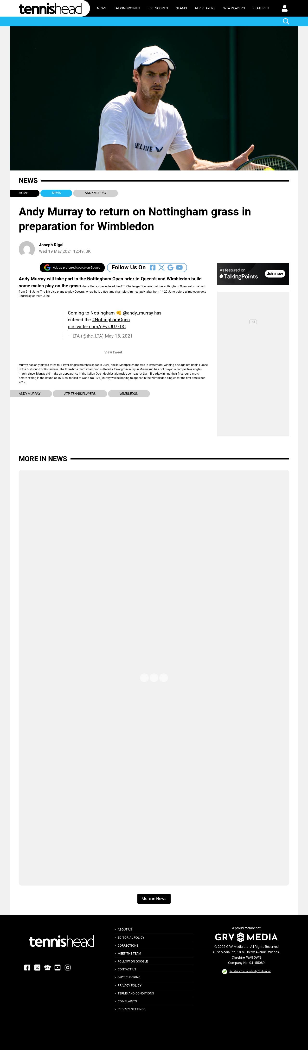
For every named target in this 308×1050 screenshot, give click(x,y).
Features (261, 8)
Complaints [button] (127, 1001)
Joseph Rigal (51, 245)
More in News (43, 459)
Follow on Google (133, 961)
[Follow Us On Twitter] (161, 267)
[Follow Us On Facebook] (152, 267)
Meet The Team (129, 953)
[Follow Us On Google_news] (170, 267)
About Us (125, 929)
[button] (284, 8)
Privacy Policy (129, 985)
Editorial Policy (131, 937)
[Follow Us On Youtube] (179, 267)
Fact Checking (129, 977)
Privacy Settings (132, 1009)
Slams (181, 8)
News (101, 8)
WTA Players (234, 8)
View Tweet (113, 352)
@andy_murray (138, 313)
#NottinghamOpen (111, 319)
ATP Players (205, 8)
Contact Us (127, 969)
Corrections (128, 945)
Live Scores (158, 8)
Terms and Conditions (136, 993)
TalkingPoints (127, 8)
